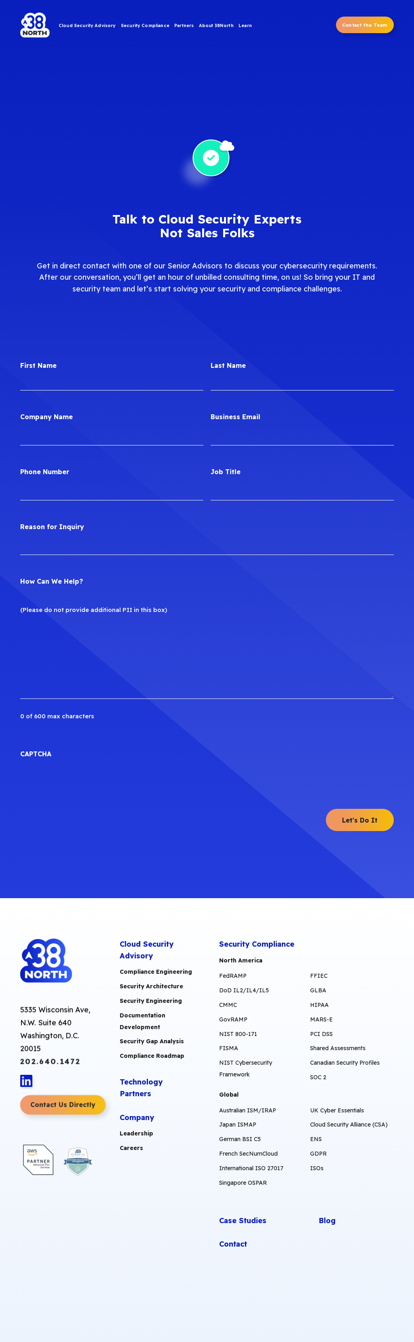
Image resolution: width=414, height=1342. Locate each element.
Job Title (226, 472)
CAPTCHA (35, 754)
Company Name (46, 417)
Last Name (228, 365)
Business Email (235, 417)
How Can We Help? (51, 581)
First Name (38, 365)
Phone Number (44, 472)
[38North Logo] (36, 26)
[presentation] (81, 784)
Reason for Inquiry (52, 527)
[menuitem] (87, 26)
